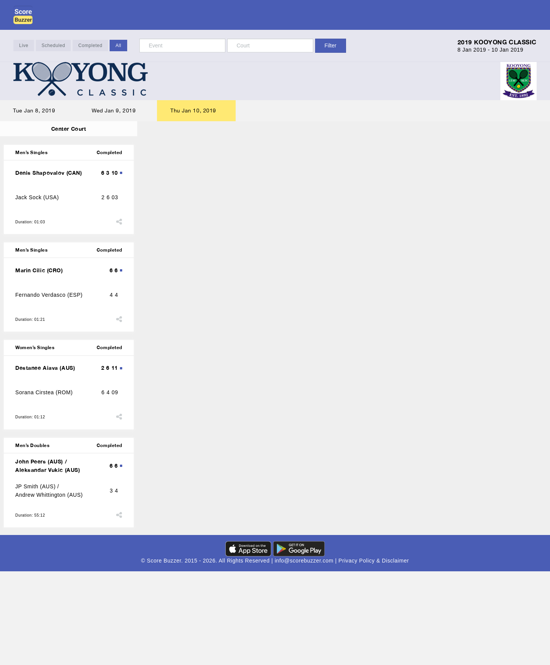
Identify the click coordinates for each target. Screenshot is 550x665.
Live (23, 46)
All (118, 46)
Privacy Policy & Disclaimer (373, 567)
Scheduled (53, 46)
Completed (90, 46)
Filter (330, 45)
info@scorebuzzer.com (305, 567)
